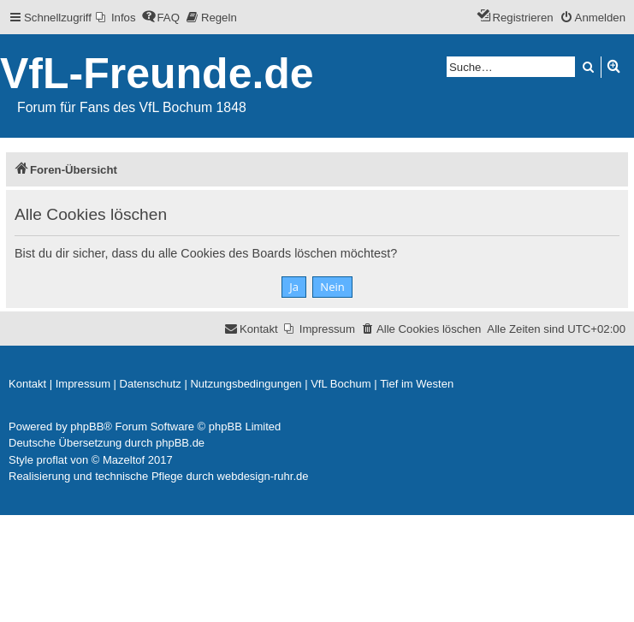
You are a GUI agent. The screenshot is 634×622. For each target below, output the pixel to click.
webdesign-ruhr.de (263, 476)
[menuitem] (116, 17)
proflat (52, 459)
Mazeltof (124, 459)
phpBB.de (180, 442)
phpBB (87, 426)
